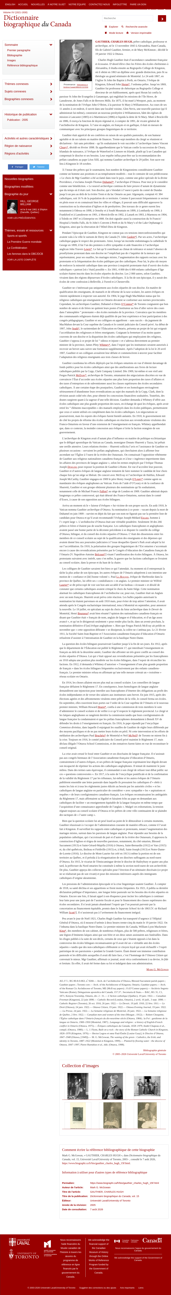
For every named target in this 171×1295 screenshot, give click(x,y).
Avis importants (127, 1288)
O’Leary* (137, 479)
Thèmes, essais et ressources (24, 230)
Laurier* (64, 584)
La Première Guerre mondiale (24, 241)
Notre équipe (77, 4)
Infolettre (120, 4)
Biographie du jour (16, 194)
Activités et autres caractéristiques (27, 138)
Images (11, 60)
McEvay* (81, 375)
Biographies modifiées (19, 186)
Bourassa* (83, 613)
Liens (140, 1288)
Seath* (75, 328)
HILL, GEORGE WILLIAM (29, 203)
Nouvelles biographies (19, 179)
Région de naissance (18, 146)
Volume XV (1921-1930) (15, 12)
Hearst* (102, 707)
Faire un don (138, 4)
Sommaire (11, 44)
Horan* (126, 84)
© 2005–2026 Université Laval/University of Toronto (139, 1054)
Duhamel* (108, 182)
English (10, 4)
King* (62, 930)
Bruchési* (100, 735)
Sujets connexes (15, 91)
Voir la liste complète (21, 259)
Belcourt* (100, 554)
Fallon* (104, 491)
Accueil (23, 4)
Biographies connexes (19, 99)
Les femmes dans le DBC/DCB (25, 253)
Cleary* (63, 147)
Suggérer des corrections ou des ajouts (97, 1288)
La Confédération (17, 247)
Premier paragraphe (18, 50)
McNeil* (133, 735)
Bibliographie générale (154, 1050)
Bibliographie (14, 55)
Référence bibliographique (22, 65)
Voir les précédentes (21, 218)
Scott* (72, 912)
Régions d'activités (17, 153)
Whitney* (104, 344)
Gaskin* (131, 236)
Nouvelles (38, 4)
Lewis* (88, 249)
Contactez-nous (99, 4)
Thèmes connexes (17, 84)
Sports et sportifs (17, 235)
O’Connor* (127, 304)
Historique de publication (21, 114)
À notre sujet (57, 4)
